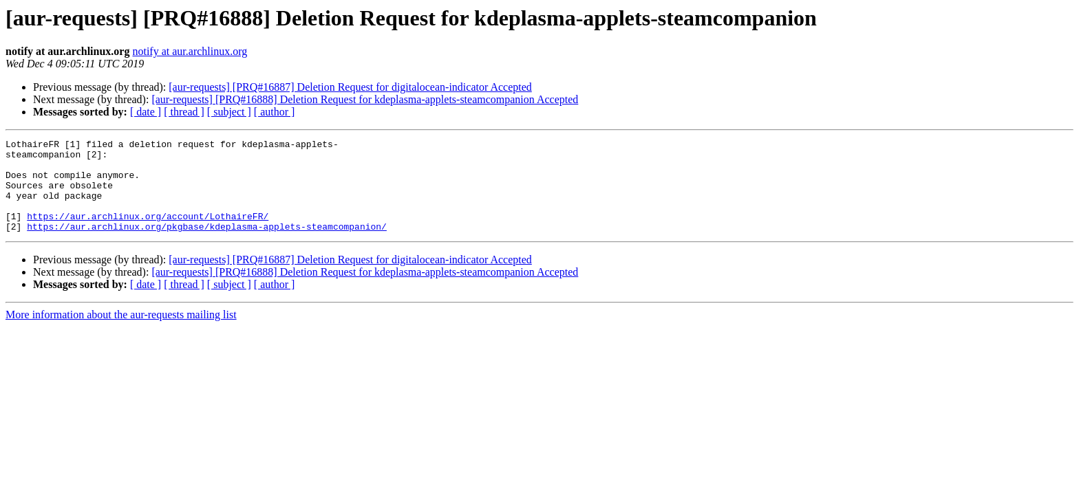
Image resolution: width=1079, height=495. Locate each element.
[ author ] (274, 112)
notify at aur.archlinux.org (189, 51)
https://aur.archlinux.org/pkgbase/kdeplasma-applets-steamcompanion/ (207, 245)
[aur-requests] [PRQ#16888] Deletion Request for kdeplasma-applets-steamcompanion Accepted (364, 99)
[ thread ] (184, 112)
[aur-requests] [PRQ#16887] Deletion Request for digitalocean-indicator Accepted (350, 87)
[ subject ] (229, 112)
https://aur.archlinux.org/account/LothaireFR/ (147, 232)
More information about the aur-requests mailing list (121, 333)
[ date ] (145, 112)
